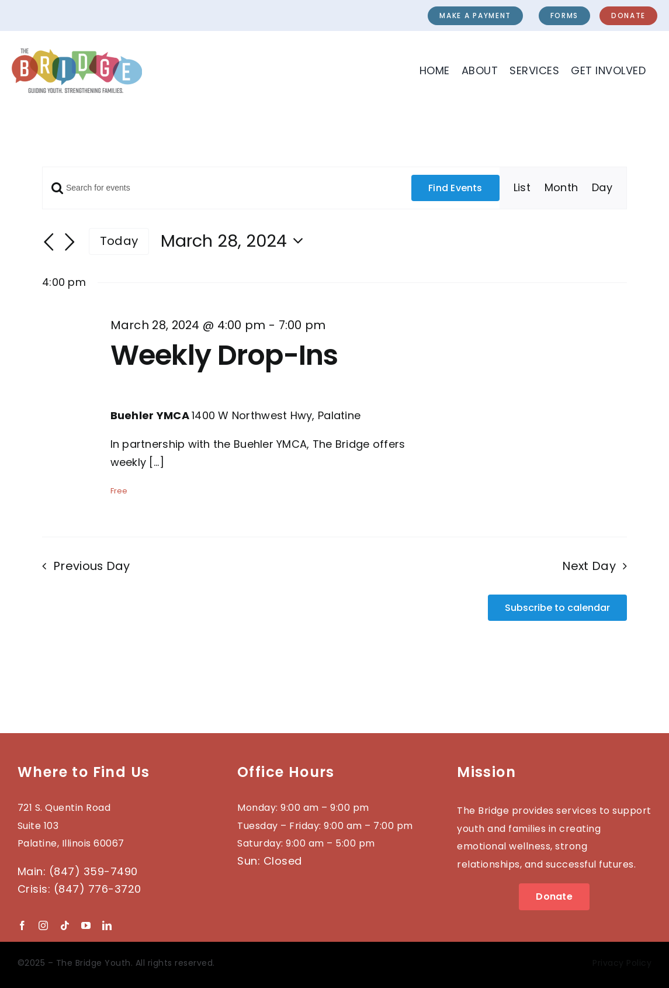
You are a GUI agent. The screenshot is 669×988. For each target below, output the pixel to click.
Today (119, 241)
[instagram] (43, 925)
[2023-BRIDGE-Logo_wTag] (77, 53)
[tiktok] (65, 925)
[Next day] (70, 243)
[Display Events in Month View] (561, 188)
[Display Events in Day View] (602, 188)
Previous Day (91, 566)
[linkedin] (107, 925)
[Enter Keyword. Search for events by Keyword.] (227, 188)
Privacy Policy (621, 963)
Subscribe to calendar (557, 607)
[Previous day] (49, 243)
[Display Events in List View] (522, 188)
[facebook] (22, 925)
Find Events (455, 188)
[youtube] (86, 925)
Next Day (588, 566)
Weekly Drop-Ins (224, 355)
